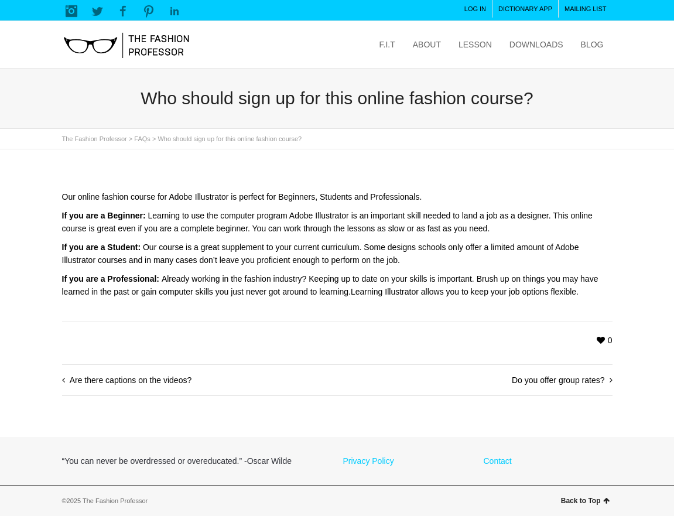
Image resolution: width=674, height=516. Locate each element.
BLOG (592, 44)
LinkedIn (174, 11)
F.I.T (387, 44)
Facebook (123, 11)
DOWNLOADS (536, 44)
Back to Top (585, 501)
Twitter (97, 11)
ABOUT (427, 44)
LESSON (475, 44)
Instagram (71, 11)
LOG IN (475, 8)
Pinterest (148, 11)
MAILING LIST (585, 8)
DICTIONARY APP (525, 8)
